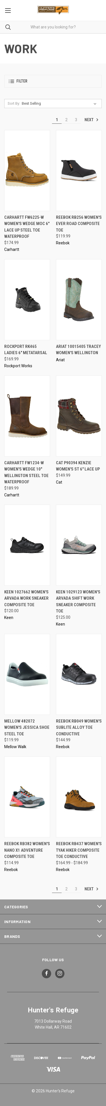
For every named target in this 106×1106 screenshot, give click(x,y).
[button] (53, 81)
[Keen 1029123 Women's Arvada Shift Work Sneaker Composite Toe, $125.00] (79, 545)
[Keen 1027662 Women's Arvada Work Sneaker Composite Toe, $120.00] (27, 545)
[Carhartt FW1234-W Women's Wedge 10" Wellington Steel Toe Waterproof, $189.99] (27, 416)
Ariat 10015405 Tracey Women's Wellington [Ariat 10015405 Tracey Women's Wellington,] (78, 350)
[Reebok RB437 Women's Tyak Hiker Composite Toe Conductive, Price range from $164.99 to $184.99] (79, 797)
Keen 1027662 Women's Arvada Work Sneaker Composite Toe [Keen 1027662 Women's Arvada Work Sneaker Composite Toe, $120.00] (26, 598)
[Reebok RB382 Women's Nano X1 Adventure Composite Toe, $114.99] (27, 797)
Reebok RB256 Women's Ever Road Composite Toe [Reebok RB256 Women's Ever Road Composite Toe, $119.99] (79, 224)
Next (92, 120)
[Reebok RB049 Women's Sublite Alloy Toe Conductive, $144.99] (79, 674)
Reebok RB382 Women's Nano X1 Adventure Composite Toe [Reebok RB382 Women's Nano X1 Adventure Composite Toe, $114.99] (27, 850)
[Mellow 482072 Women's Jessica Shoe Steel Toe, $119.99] (27, 674)
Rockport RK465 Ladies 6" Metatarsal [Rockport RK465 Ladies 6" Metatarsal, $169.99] (25, 350)
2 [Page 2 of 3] (66, 119)
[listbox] (60, 103)
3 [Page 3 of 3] (76, 119)
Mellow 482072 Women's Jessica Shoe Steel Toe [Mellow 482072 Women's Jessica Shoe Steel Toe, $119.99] (26, 727)
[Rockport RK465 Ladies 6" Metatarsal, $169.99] (27, 299)
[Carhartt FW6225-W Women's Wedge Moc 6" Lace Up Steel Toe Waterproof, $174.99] (27, 170)
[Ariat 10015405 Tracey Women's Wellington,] (79, 299)
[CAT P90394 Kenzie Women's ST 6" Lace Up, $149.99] (79, 416)
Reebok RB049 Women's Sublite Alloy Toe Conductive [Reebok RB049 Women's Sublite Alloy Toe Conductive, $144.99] (79, 727)
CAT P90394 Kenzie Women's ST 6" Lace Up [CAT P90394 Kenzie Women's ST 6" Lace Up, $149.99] (78, 466)
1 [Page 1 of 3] (57, 119)
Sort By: (14, 103)
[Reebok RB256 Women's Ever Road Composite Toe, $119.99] (79, 170)
